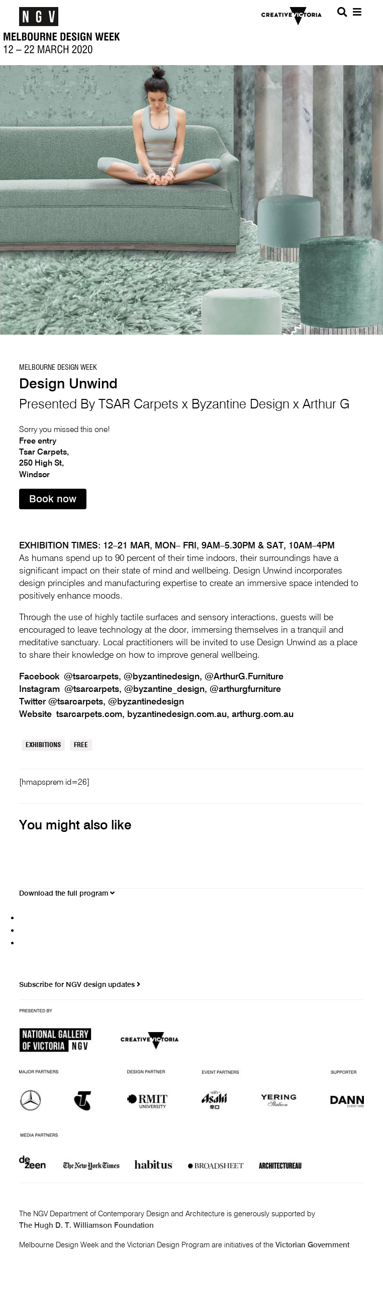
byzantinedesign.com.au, (179, 714)
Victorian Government (312, 1245)
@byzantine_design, (167, 689)
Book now (52, 500)
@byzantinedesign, (164, 676)
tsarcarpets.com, (91, 714)
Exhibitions (43, 745)
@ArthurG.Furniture (244, 676)
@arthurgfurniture (245, 689)
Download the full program (67, 893)
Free (81, 745)
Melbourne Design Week (58, 367)
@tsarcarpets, (94, 676)
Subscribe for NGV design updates (79, 984)
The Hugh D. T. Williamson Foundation (86, 1225)
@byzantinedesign (146, 701)
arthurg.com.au (263, 714)
